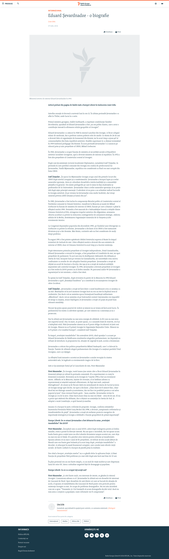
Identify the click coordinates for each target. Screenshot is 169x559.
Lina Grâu (51, 22)
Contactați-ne (23, 538)
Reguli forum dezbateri (26, 551)
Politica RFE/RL (23, 534)
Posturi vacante (23, 543)
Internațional (55, 11)
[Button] (108, 32)
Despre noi (22, 547)
